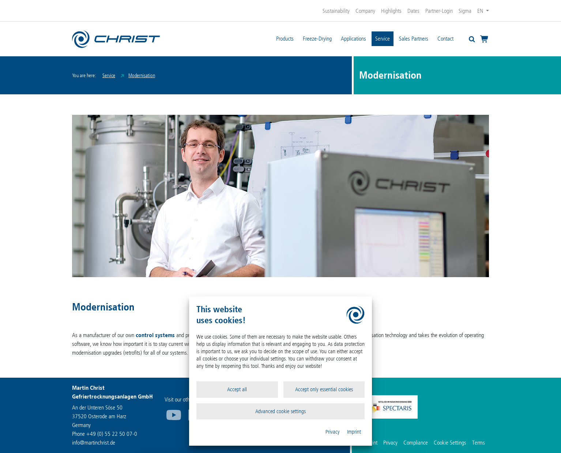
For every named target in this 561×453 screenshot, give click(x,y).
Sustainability (336, 10)
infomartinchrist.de (93, 442)
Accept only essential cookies (324, 389)
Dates (413, 10)
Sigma (465, 10)
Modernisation (141, 75)
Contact (445, 38)
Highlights (391, 10)
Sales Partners (413, 38)
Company (365, 10)
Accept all (237, 389)
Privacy (332, 432)
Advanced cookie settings (280, 411)
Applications (353, 38)
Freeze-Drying (317, 38)
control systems (155, 335)
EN (481, 10)
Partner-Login (439, 10)
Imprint (354, 432)
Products (285, 38)
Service (382, 38)
